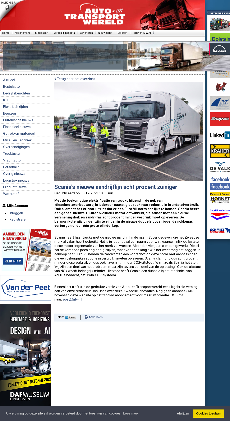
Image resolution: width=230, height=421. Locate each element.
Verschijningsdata (64, 32)
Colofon (122, 32)
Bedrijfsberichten (16, 93)
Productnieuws (15, 187)
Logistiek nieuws (16, 180)
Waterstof (11, 194)
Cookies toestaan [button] (208, 413)
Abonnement (22, 32)
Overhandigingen (16, 147)
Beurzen (9, 113)
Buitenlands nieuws (18, 120)
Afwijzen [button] (183, 413)
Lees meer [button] (131, 413)
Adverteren (86, 32)
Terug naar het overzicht (74, 79)
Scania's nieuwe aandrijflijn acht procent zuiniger (115, 187)
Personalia (11, 167)
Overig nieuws (14, 174)
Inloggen (16, 213)
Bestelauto (11, 86)
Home (5, 32)
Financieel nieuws (17, 127)
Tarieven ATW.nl (142, 32)
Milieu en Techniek (17, 140)
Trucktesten (12, 153)
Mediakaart (41, 32)
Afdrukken (94, 317)
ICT (5, 100)
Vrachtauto (12, 160)
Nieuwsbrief (105, 32)
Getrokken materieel (19, 133)
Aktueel (9, 80)
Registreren (18, 219)
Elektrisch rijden (15, 107)
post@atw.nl (73, 299)
